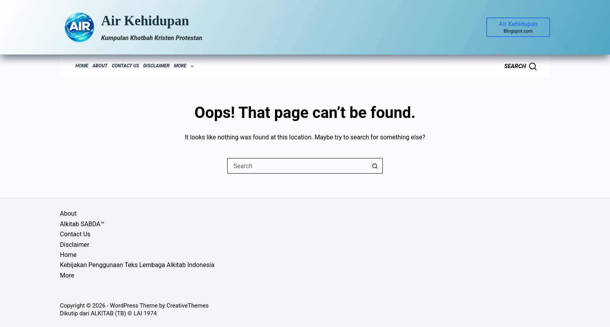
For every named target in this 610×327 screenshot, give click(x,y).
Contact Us (125, 66)
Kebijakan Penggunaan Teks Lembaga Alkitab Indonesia (137, 265)
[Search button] (375, 166)
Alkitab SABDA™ (82, 224)
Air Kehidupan (145, 20)
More (185, 66)
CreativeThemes (188, 305)
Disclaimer (156, 66)
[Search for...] (297, 166)
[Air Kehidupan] (518, 27)
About (100, 66)
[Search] (520, 66)
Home (81, 66)
